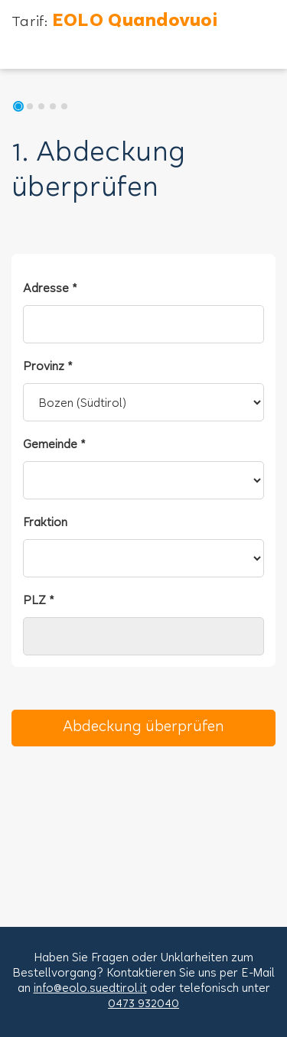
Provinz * (48, 367)
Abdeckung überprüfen (143, 728)
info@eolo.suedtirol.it (90, 989)
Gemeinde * (54, 445)
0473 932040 (143, 1004)
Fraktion (45, 523)
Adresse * (50, 289)
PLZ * (38, 601)
